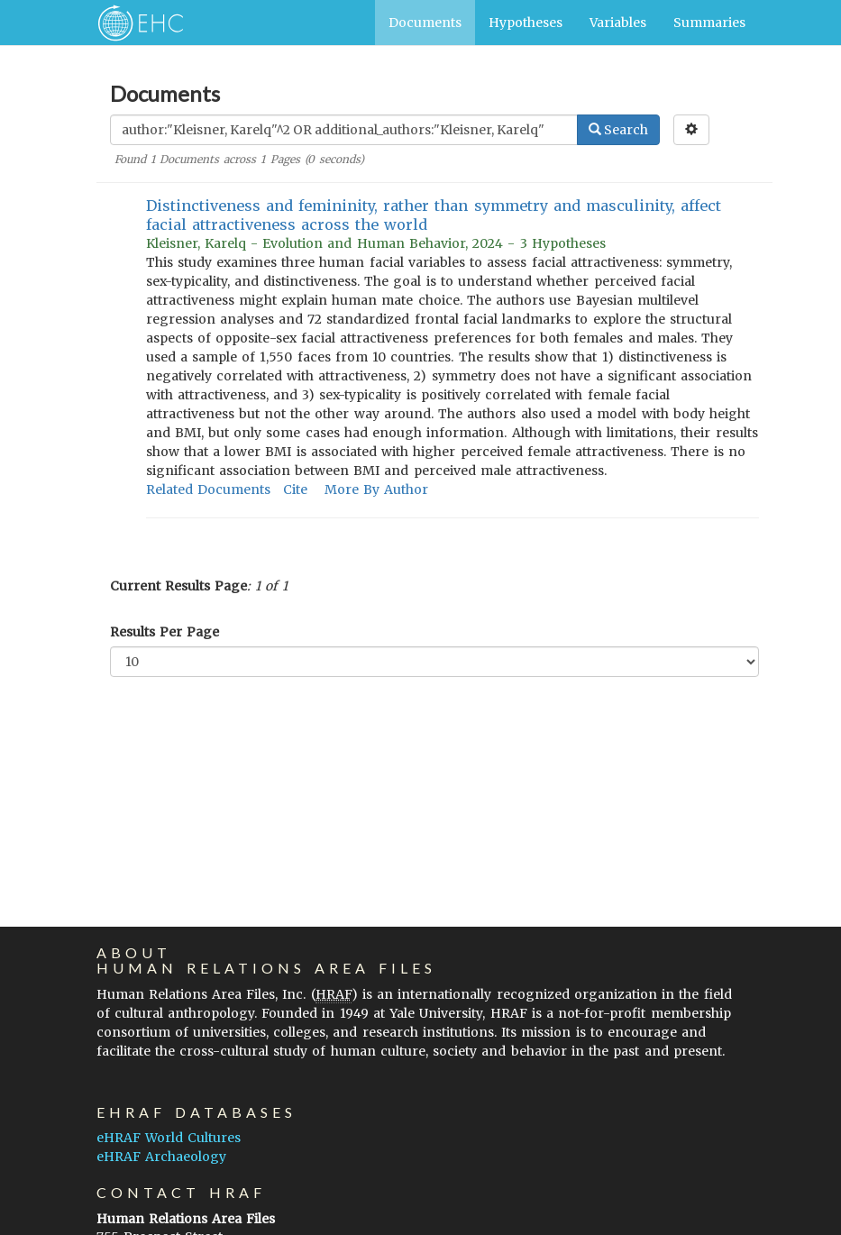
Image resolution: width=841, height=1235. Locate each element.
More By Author (376, 489)
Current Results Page (178, 586)
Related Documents (208, 489)
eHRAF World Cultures (168, 1138)
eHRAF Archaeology (161, 1156)
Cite (295, 489)
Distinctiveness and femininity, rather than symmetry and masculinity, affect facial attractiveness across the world (434, 215)
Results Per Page (164, 632)
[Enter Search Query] (344, 129)
